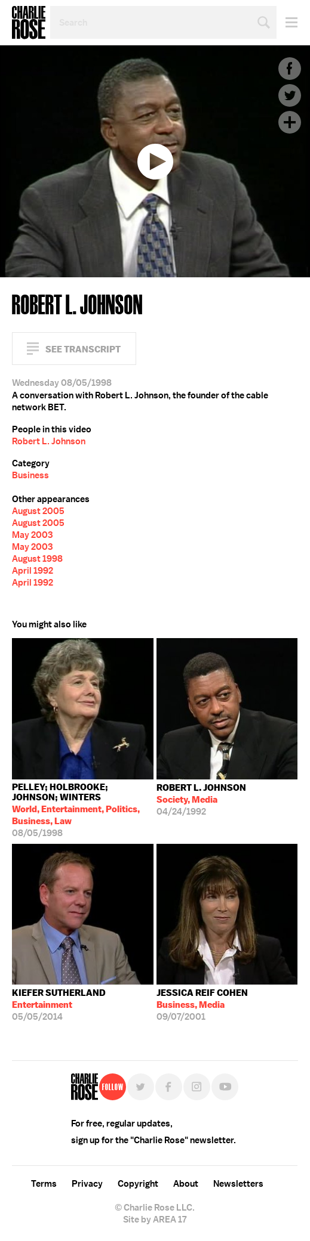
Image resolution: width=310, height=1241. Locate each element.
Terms (44, 1184)
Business (30, 475)
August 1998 (37, 559)
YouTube (224, 1086)
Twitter (289, 95)
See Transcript (83, 349)
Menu (287, 22)
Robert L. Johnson (48, 441)
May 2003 (32, 535)
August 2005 (38, 511)
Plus (289, 122)
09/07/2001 (202, 1005)
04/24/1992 (201, 800)
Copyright (138, 1184)
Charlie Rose (28, 22)
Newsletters (238, 1184)
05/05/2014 (59, 1005)
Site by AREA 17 (154, 1219)
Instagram (196, 1086)
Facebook (289, 68)
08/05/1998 (83, 810)
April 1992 (32, 571)
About (185, 1184)
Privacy (87, 1184)
